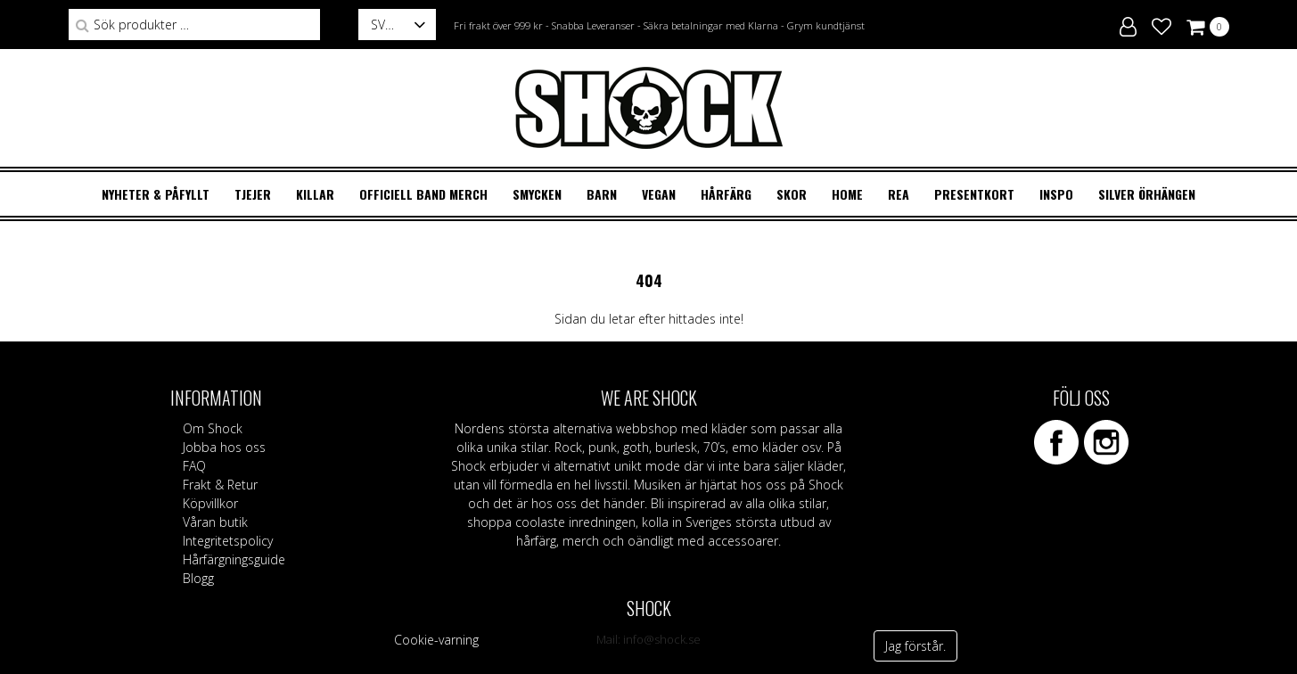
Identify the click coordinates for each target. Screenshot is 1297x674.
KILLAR (315, 194)
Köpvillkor (210, 503)
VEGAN (659, 194)
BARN (602, 194)
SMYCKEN (537, 194)
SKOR (791, 194)
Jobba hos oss (224, 447)
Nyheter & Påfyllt (155, 194)
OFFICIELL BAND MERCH (423, 194)
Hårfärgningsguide (234, 559)
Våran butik (215, 522)
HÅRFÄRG (726, 194)
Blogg (198, 578)
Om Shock (212, 428)
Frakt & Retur (220, 484)
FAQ (194, 465)
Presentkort (974, 194)
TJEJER (252, 194)
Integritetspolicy (228, 540)
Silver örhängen (1146, 194)
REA (898, 194)
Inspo (1056, 194)
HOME (847, 194)
